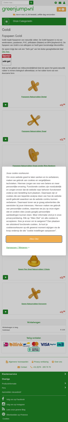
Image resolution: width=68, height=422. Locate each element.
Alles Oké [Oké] (34, 239)
